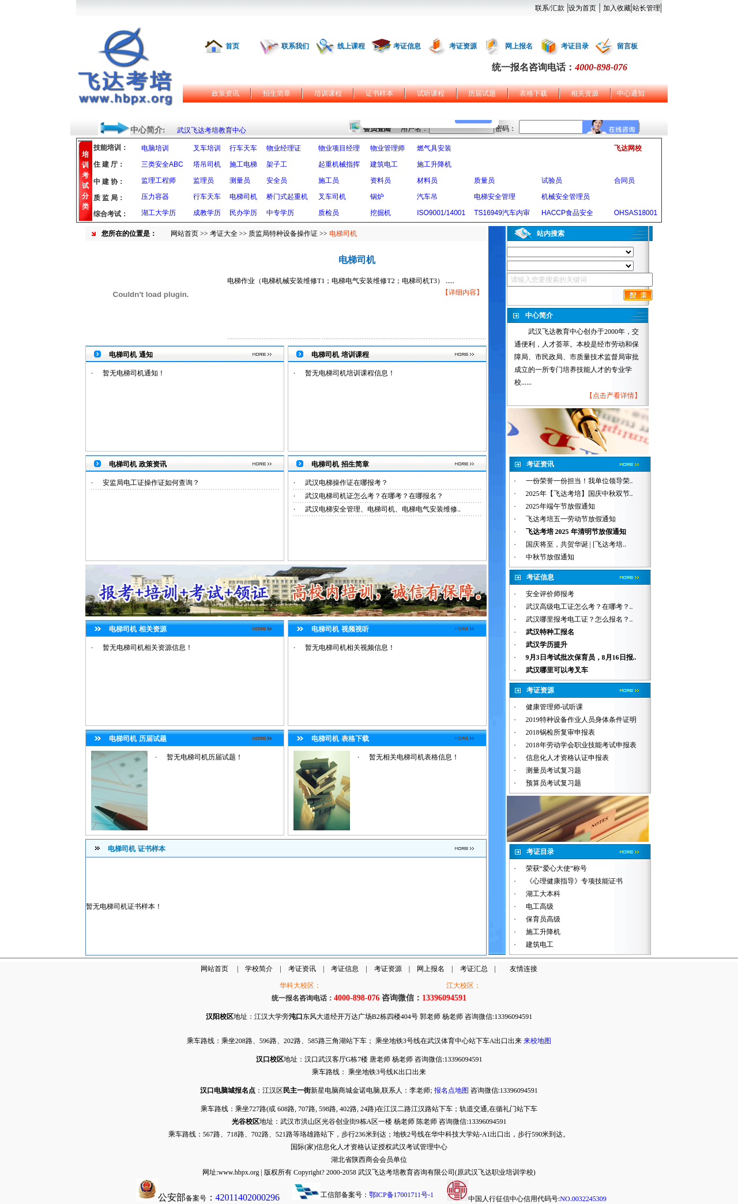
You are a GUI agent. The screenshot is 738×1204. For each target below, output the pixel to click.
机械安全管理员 (565, 197)
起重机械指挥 (339, 164)
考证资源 (463, 46)
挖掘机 (380, 213)
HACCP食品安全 (567, 213)
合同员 (624, 180)
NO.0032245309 (583, 1199)
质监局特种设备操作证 (283, 233)
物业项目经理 (339, 148)
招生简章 (277, 93)
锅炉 (377, 197)
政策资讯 (225, 93)
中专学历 (280, 213)
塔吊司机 (207, 164)
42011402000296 (248, 1197)
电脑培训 (155, 148)
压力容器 (155, 197)
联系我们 (295, 46)
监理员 (203, 180)
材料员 (427, 180)
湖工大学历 (158, 213)
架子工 (276, 164)
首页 (232, 46)
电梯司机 (243, 197)
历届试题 (482, 93)
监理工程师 (158, 180)
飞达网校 (628, 148)
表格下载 (533, 93)
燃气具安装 (434, 148)
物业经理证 (283, 148)
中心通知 (631, 93)
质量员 (484, 180)
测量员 (239, 180)
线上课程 (351, 46)
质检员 (328, 213)
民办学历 (243, 213)
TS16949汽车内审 (502, 213)
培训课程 (328, 93)
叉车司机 (332, 197)
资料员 (380, 180)
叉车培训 (207, 148)
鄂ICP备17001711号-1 (401, 1195)
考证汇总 (474, 969)
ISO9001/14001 (441, 213)
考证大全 (224, 233)
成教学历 (207, 213)
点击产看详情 (613, 396)
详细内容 (462, 292)
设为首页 (582, 8)
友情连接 (523, 969)
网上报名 (519, 46)
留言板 (627, 46)
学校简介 (259, 969)
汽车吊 (427, 197)
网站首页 (184, 233)
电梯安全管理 (494, 197)
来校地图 (537, 1041)
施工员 (328, 180)
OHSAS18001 (635, 213)
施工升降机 (434, 164)
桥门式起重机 (287, 197)
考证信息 (407, 46)
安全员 (276, 180)
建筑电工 (384, 164)
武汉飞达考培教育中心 (211, 130)
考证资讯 (302, 969)
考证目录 (575, 46)
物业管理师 (387, 148)
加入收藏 (617, 8)
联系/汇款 (549, 8)
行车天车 (243, 148)
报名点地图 (451, 1090)
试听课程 (431, 93)
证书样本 (379, 93)
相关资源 (584, 93)
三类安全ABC (162, 164)
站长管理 (646, 8)
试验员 (551, 180)
